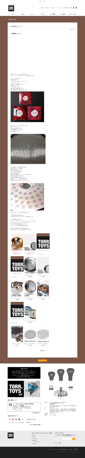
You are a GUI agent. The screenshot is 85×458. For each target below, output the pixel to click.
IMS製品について (17, 26)
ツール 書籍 (62, 14)
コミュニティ (59, 7)
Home (42, 7)
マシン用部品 (52, 14)
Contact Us (34, 443)
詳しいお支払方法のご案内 (35, 424)
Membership (66, 7)
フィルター (42, 14)
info (13, 14)
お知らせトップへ (42, 360)
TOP (48, 449)
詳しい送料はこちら (36, 412)
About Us (47, 7)
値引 (23, 14)
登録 (74, 438)
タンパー (32, 14)
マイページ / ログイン (37, 441)
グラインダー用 (72, 14)
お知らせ (53, 7)
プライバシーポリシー (54, 449)
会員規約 (70, 449)
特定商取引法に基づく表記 (63, 449)
